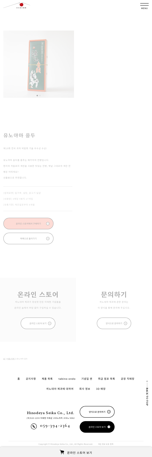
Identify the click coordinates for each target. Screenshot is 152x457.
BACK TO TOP (147, 393)
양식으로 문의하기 (114, 323)
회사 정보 (84, 388)
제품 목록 (11, 358)
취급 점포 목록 (106, 378)
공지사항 (31, 378)
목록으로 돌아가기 (28, 238)
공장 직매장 (127, 378)
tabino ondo (67, 378)
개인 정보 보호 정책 (105, 444)
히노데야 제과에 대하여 (60, 388)
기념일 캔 (86, 378)
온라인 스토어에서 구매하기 (28, 223)
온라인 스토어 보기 (38, 323)
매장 (101, 388)
